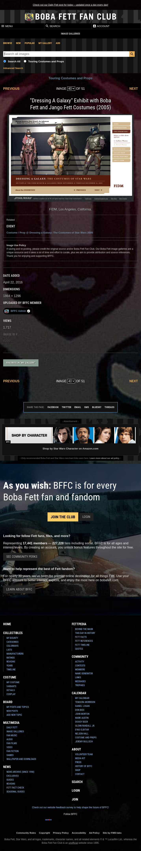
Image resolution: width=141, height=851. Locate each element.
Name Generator (84, 673)
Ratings (11, 657)
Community (80, 657)
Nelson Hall (82, 733)
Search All (14, 61)
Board (7, 702)
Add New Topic (14, 715)
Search (52, 26)
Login (86, 517)
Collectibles (13, 633)
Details (11, 690)
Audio (10, 739)
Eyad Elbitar (82, 729)
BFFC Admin (17, 311)
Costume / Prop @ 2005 (50, 232)
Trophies (80, 685)
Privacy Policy (61, 832)
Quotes (79, 648)
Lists (9, 649)
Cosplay (11, 694)
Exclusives (13, 775)
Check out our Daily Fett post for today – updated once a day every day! (70, 5)
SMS (86, 407)
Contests (80, 665)
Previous (11, 88)
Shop (77, 770)
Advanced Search (13, 68)
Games (10, 755)
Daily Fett (12, 727)
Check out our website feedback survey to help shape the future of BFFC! (70, 807)
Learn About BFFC (19, 589)
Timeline (11, 669)
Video (9, 747)
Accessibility (79, 832)
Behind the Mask (84, 629)
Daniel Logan (82, 706)
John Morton (82, 714)
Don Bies (79, 710)
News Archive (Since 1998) (20, 772)
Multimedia (11, 723)
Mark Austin (82, 717)
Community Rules (26, 832)
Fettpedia (79, 624)
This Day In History (85, 633)
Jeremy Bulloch (84, 741)
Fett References (84, 641)
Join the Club (63, 517)
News (7, 767)
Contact (79, 774)
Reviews (11, 661)
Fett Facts (81, 637)
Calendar (79, 693)
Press (78, 762)
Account (101, 26)
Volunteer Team (84, 754)
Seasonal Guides (15, 791)
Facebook (53, 407)
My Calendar (82, 698)
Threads (109, 407)
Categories (12, 642)
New (18, 43)
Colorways (12, 646)
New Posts (12, 711)
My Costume (13, 682)
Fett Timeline (82, 645)
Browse (7, 43)
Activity (79, 661)
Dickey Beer (81, 721)
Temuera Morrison (85, 702)
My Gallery (45, 43)
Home (7, 624)
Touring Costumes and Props (46, 61)
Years (10, 665)
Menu (7, 26)
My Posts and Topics (18, 707)
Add (58, 43)
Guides (10, 779)
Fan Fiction (13, 751)
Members (80, 669)
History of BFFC (83, 766)
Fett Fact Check (15, 787)
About (76, 749)
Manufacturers (15, 653)
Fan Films (12, 743)
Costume (9, 677)
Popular (30, 43)
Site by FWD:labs (112, 832)
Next (133, 88)
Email (77, 407)
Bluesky (96, 407)
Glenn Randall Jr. (85, 725)
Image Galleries (15, 731)
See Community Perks (21, 557)
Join (75, 799)
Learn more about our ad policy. (105, 458)
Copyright (44, 832)
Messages (80, 681)
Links (78, 677)
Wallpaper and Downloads (21, 759)
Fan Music (12, 735)
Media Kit (80, 758)
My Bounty (12, 638)
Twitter (66, 407)
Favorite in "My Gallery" (20, 362)
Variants (11, 686)
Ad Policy (94, 832)
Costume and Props (85, 737)
